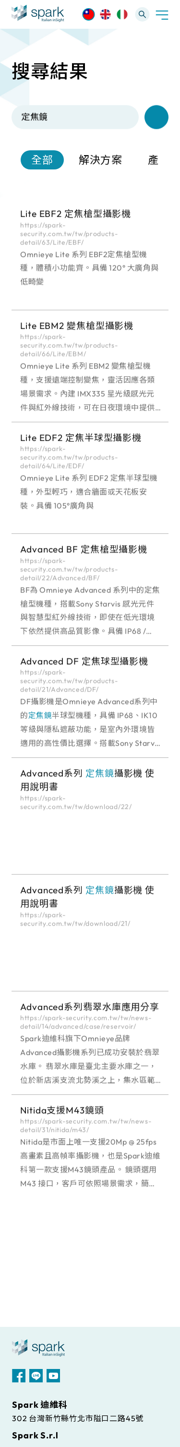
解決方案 (101, 161)
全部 (42, 161)
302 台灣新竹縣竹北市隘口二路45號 (78, 1418)
